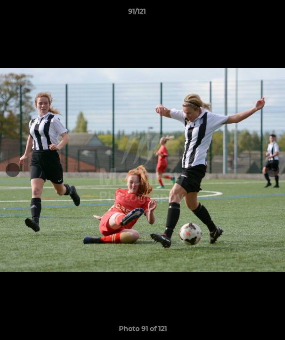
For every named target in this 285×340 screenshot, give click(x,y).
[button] (251, 13)
